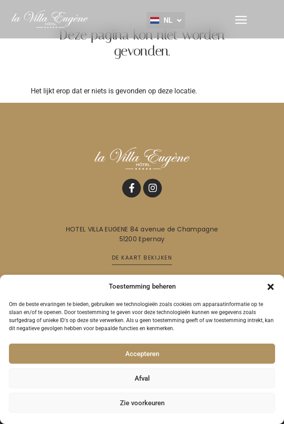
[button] (270, 286)
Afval (142, 378)
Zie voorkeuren (142, 403)
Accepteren (142, 354)
